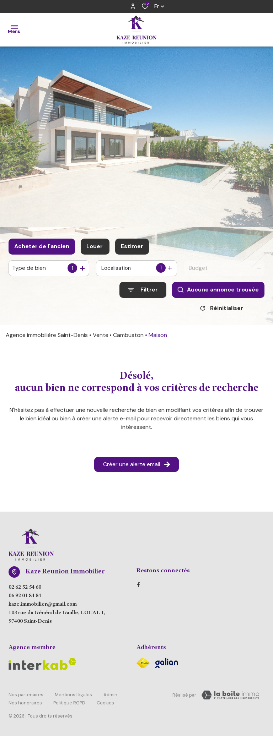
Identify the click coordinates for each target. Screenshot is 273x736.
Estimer (132, 246)
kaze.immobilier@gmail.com (43, 607)
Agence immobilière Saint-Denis (47, 337)
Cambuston (128, 337)
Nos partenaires (26, 696)
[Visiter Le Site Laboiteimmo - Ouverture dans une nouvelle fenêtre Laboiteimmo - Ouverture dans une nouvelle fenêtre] (230, 697)
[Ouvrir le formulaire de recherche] (142, 290)
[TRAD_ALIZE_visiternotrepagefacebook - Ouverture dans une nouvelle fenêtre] (138, 587)
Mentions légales (73, 696)
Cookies (105, 703)
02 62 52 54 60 (25, 590)
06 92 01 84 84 (25, 598)
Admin (110, 696)
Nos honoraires (25, 703)
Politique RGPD (69, 703)
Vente (100, 337)
